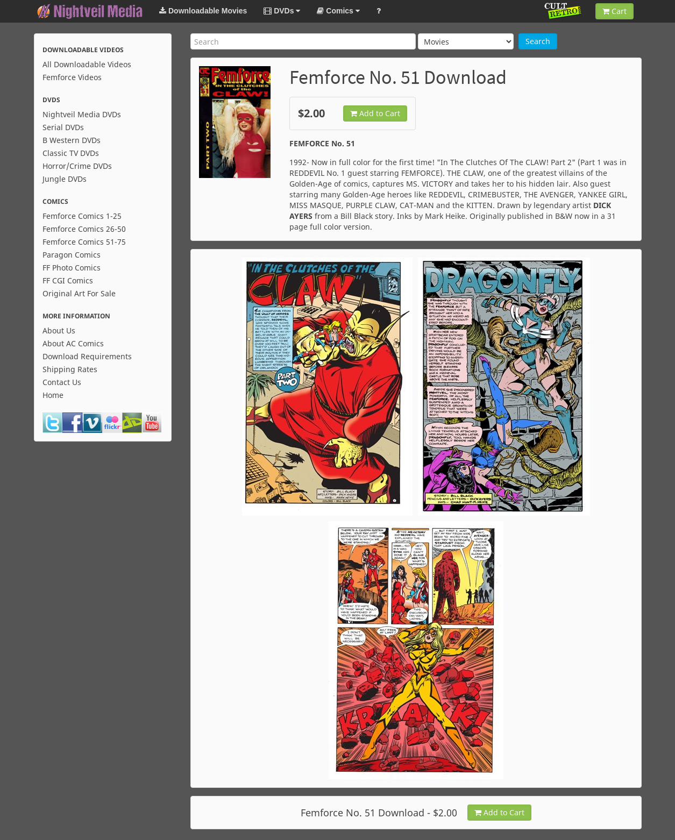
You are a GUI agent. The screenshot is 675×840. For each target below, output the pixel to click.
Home (52, 395)
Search (537, 41)
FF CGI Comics (67, 280)
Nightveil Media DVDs (81, 114)
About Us (58, 330)
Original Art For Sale (79, 293)
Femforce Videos (72, 77)
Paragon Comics (71, 255)
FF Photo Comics (71, 267)
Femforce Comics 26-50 (84, 229)
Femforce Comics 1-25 (82, 216)
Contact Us (61, 382)
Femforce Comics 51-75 (84, 242)
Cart (614, 11)
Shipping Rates (69, 369)
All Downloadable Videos (86, 64)
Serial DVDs (63, 127)
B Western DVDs (71, 140)
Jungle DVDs (64, 179)
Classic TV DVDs (70, 153)
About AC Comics (73, 343)
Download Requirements (87, 356)
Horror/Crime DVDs (77, 166)
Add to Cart (375, 113)
